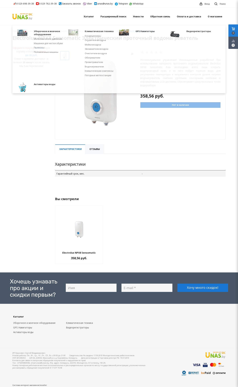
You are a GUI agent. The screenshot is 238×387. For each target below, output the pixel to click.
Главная (16, 31)
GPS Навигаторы (22, 327)
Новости (138, 16)
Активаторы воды (23, 332)
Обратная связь (160, 16)
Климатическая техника (79, 322)
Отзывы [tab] (94, 149)
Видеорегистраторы (77, 327)
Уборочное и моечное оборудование (34, 322)
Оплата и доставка (189, 16)
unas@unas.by (105, 3)
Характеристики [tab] (70, 149)
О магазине (215, 16)
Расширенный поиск (113, 16)
